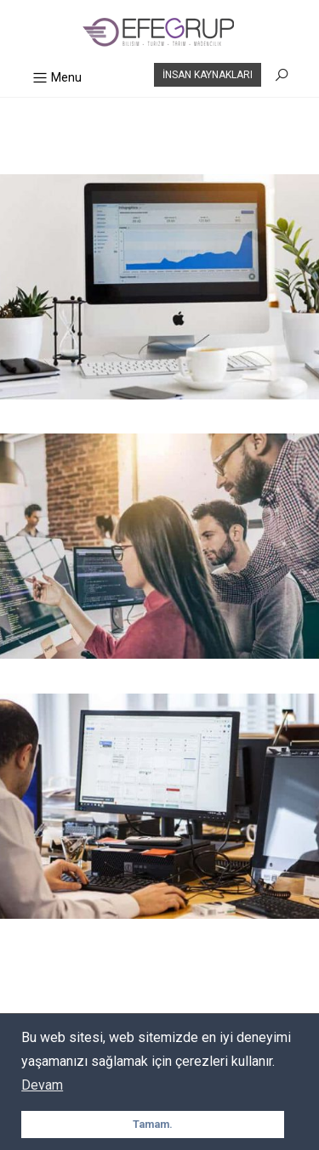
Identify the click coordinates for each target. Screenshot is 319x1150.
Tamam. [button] (153, 1124)
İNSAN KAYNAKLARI (207, 75)
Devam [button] (42, 1085)
